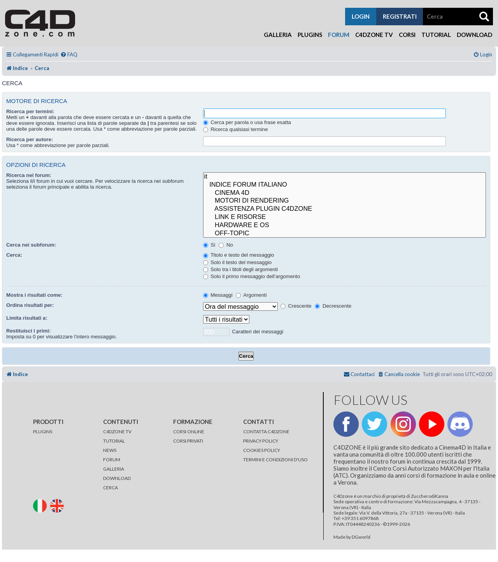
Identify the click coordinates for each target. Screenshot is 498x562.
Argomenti (251, 295)
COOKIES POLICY (261, 450)
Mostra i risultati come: (34, 295)
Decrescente (333, 306)
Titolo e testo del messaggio (238, 255)
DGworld (361, 537)
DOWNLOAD (117, 478)
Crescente (296, 306)
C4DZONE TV (117, 431)
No (226, 245)
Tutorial (436, 34)
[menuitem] (68, 54)
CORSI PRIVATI (188, 441)
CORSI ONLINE (188, 431)
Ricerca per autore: (29, 139)
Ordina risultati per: (30, 305)
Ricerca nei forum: (28, 175)
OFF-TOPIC (344, 233)
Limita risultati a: (26, 318)
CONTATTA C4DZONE (266, 431)
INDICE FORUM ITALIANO (344, 185)
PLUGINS (42, 431)
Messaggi (218, 295)
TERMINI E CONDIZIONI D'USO (275, 459)
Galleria (278, 34)
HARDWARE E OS (344, 225)
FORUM (111, 459)
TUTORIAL (114, 441)
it (344, 177)
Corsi (407, 34)
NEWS (109, 450)
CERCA (110, 487)
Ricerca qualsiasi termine (235, 129)
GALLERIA (113, 469)
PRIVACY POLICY (260, 441)
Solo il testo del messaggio (237, 262)
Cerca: (14, 255)
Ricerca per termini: (30, 111)
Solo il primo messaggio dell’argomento (251, 276)
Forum (338, 34)
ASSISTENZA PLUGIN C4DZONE (344, 209)
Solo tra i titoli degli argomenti (240, 269)
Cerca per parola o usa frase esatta (247, 122)
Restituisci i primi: (28, 331)
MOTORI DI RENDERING (344, 201)
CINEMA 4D (344, 193)
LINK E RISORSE (344, 217)
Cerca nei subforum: (31, 245)
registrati (400, 16)
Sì (209, 245)
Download (474, 34)
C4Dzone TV (374, 34)
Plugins (310, 34)
